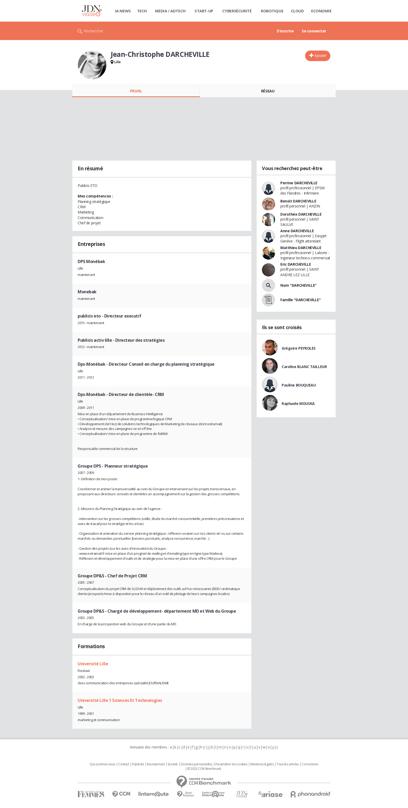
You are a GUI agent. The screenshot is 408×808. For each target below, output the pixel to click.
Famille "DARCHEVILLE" (300, 299)
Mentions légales (261, 764)
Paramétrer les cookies (231, 764)
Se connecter (314, 30)
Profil (136, 90)
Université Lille (93, 664)
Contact (123, 764)
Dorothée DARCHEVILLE (301, 214)
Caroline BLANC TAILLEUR (304, 366)
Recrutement (156, 764)
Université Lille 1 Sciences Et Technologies (120, 700)
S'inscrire (285, 30)
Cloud (297, 10)
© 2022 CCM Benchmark (204, 769)
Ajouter (320, 55)
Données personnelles (196, 764)
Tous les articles (288, 764)
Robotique (272, 10)
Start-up (204, 10)
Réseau (267, 90)
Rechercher (93, 30)
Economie (321, 10)
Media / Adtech (170, 10)
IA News (123, 10)
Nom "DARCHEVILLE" (298, 285)
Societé (173, 764)
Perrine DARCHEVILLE (298, 182)
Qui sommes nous (102, 764)
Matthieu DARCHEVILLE (300, 247)
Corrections (310, 764)
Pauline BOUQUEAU (299, 385)
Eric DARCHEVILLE (295, 264)
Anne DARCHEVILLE (297, 230)
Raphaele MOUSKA (298, 403)
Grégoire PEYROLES (299, 348)
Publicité (138, 764)
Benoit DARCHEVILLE (298, 201)
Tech (142, 10)
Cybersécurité (237, 10)
